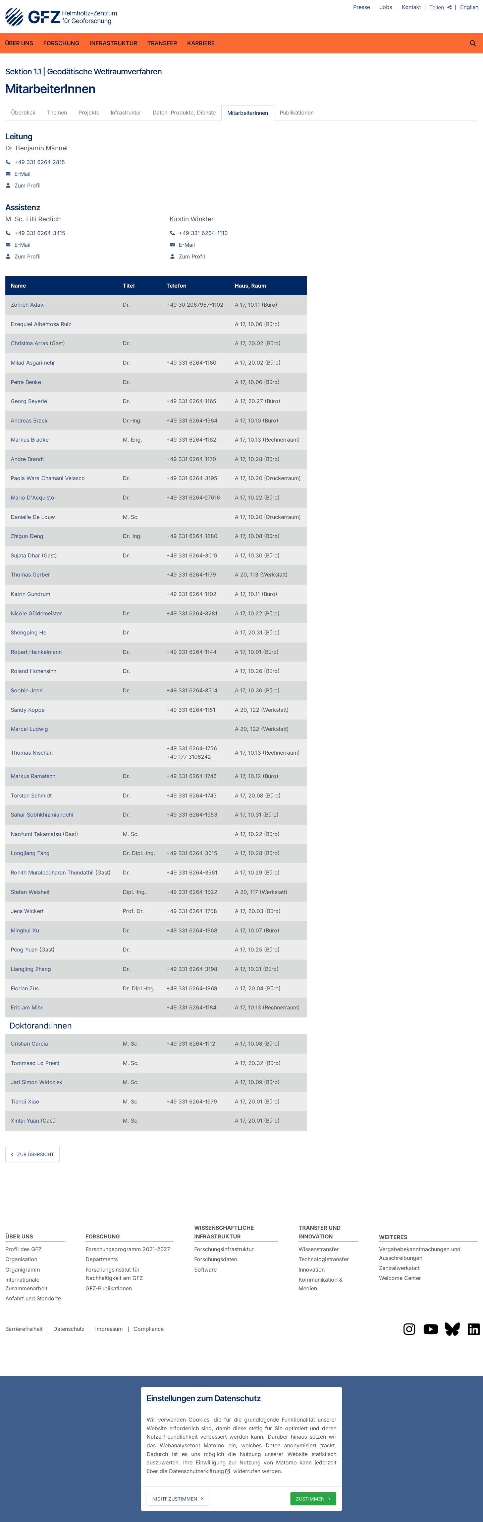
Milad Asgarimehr (33, 362)
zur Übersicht (35, 1154)
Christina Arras (30, 343)
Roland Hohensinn (33, 671)
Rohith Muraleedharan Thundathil (53, 872)
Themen (57, 112)
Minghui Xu (25, 930)
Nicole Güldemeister (36, 613)
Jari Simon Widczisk (36, 1082)
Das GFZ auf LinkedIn (473, 1329)
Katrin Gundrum (30, 594)
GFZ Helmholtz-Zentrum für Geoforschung (61, 16)
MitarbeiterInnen (247, 112)
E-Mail (22, 173)
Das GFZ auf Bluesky (452, 1329)
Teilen (436, 7)
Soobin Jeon (27, 690)
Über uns (19, 43)
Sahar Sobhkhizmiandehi (42, 814)
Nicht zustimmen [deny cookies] (174, 1499)
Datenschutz (69, 1328)
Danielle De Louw (33, 517)
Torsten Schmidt (31, 795)
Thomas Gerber (30, 574)
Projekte (88, 112)
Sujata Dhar (26, 555)
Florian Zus (25, 988)
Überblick (23, 112)
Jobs (386, 7)
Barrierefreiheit (24, 1328)
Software (205, 1269)
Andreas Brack (29, 420)
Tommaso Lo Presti (35, 1063)
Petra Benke (26, 382)
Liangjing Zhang (31, 969)
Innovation (312, 1269)
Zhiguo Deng (27, 536)
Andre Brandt (27, 459)
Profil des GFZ (23, 1249)
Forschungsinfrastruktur (224, 1249)
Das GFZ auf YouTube (430, 1329)
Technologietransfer (324, 1259)
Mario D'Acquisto (32, 497)
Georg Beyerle (29, 401)
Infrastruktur (113, 43)
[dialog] (241, 1449)
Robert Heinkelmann (36, 652)
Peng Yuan (25, 949)
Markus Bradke (30, 439)
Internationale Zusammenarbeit (26, 1284)
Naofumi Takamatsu (37, 834)
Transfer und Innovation (320, 1232)
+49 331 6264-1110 (203, 233)
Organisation (21, 1259)
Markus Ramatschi (34, 776)
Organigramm (22, 1269)
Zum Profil (27, 185)
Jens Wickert (27, 911)
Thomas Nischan (32, 752)
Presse (361, 7)
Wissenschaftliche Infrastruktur (224, 1232)
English (469, 7)
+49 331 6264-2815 (39, 162)
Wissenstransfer (319, 1249)
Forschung (61, 43)
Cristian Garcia (29, 1043)
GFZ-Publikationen (109, 1288)
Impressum (109, 1328)
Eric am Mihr (27, 1007)
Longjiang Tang (30, 853)
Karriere (201, 43)
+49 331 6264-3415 (39, 233)
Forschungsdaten (215, 1259)
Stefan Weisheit (30, 892)
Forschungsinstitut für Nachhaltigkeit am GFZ (114, 1274)
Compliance (148, 1328)
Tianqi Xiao (25, 1101)
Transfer (162, 43)
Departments (102, 1259)
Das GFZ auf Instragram (409, 1329)
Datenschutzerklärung (196, 1471)
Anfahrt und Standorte (33, 1298)
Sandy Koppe (28, 709)
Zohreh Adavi (28, 304)
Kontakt (411, 7)
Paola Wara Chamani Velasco (48, 478)
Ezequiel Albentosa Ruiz (41, 324)
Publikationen (297, 112)
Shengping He (28, 632)
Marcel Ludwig (29, 729)
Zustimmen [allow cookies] (310, 1499)
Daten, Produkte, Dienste (184, 112)
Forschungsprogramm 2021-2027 (128, 1249)
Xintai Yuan (26, 1120)
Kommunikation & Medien (320, 1284)
